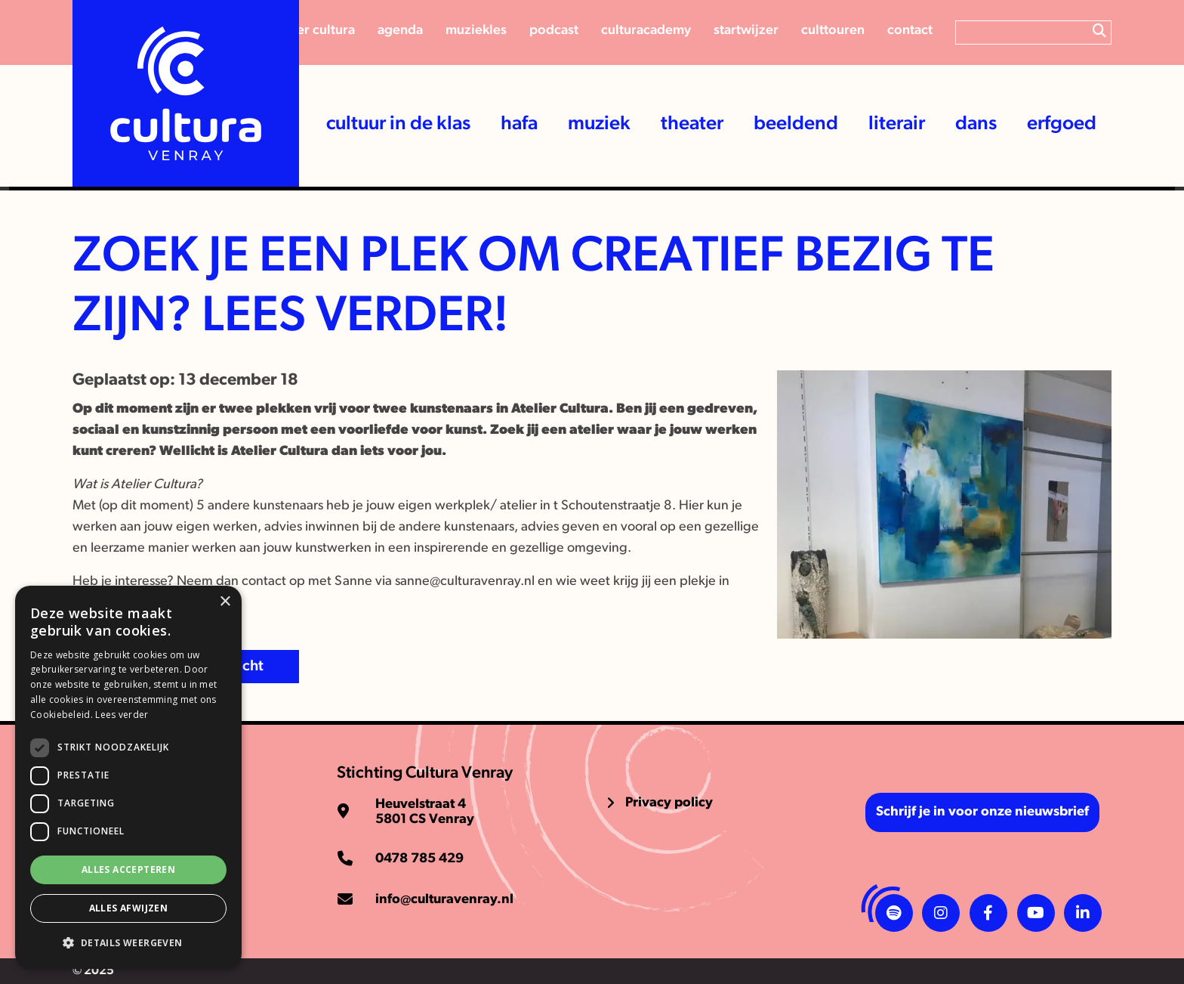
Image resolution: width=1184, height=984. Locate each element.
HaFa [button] (519, 124)
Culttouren (833, 30)
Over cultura (318, 30)
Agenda (400, 30)
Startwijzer (746, 30)
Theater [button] (692, 124)
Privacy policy (669, 803)
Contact (910, 30)
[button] (128, 943)
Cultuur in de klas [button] (398, 124)
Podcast (553, 30)
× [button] (224, 602)
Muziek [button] (599, 124)
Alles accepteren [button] (128, 869)
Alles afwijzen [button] (128, 908)
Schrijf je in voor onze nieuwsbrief (982, 812)
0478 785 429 (419, 859)
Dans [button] (976, 124)
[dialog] (128, 777)
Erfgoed (1061, 124)
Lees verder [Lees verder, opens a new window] (121, 714)
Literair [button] (896, 124)
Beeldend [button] (796, 124)
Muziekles (476, 30)
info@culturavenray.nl (444, 900)
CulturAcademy (646, 30)
